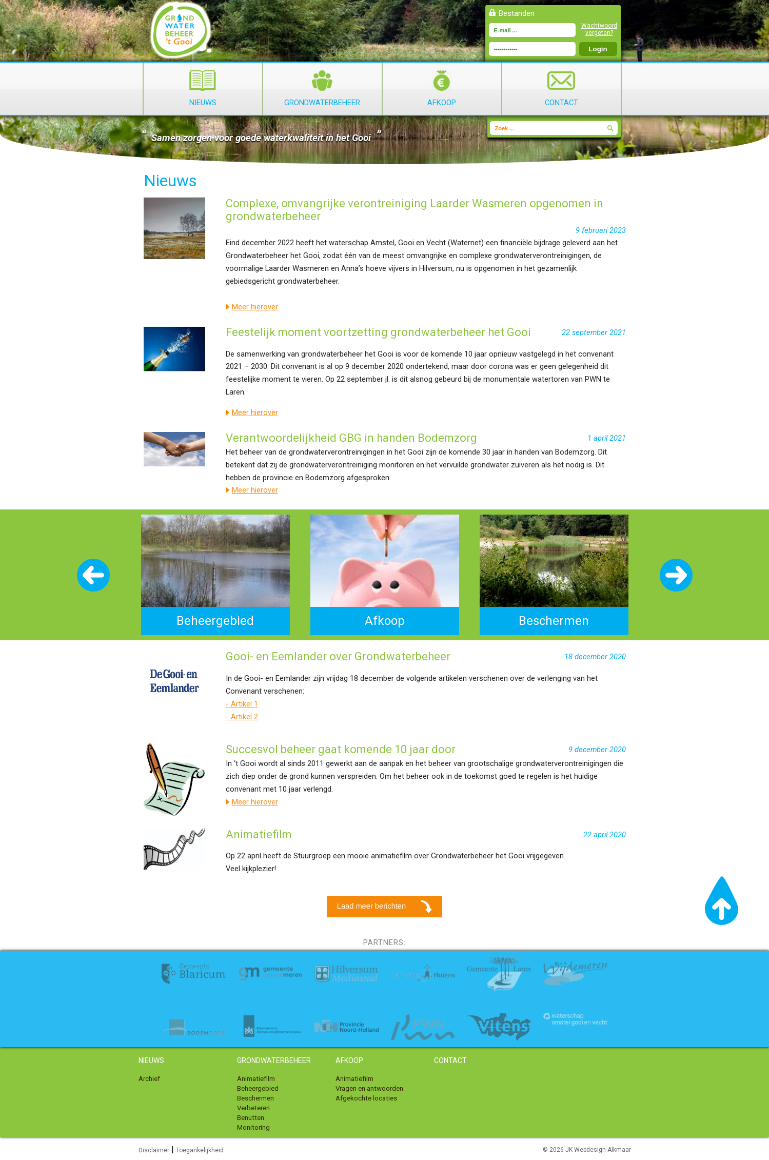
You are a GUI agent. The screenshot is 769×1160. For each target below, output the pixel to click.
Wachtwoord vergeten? (599, 29)
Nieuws (202, 88)
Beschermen (255, 1098)
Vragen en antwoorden (369, 1088)
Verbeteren (253, 1108)
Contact (561, 88)
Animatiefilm (256, 1079)
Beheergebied (258, 1088)
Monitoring (253, 1127)
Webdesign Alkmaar (602, 1149)
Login (597, 49)
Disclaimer (154, 1150)
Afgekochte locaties (366, 1098)
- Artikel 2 (242, 716)
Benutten (250, 1118)
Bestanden (517, 13)
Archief (149, 1079)
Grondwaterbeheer (322, 88)
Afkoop (441, 88)
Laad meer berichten (386, 906)
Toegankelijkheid (200, 1150)
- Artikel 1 (242, 704)
